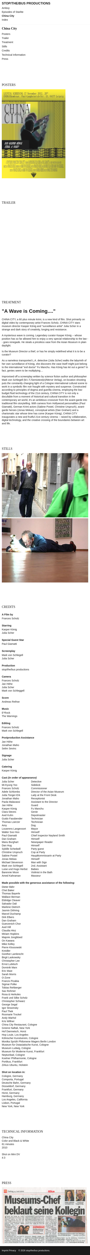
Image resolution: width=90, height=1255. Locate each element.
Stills (4, 46)
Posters (6, 34)
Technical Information (13, 54)
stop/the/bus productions (26, 3)
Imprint (5, 1250)
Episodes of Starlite (12, 12)
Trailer (5, 38)
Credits (6, 50)
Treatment (7, 42)
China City (8, 16)
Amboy (6, 8)
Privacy (12, 1250)
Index (5, 20)
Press (5, 58)
